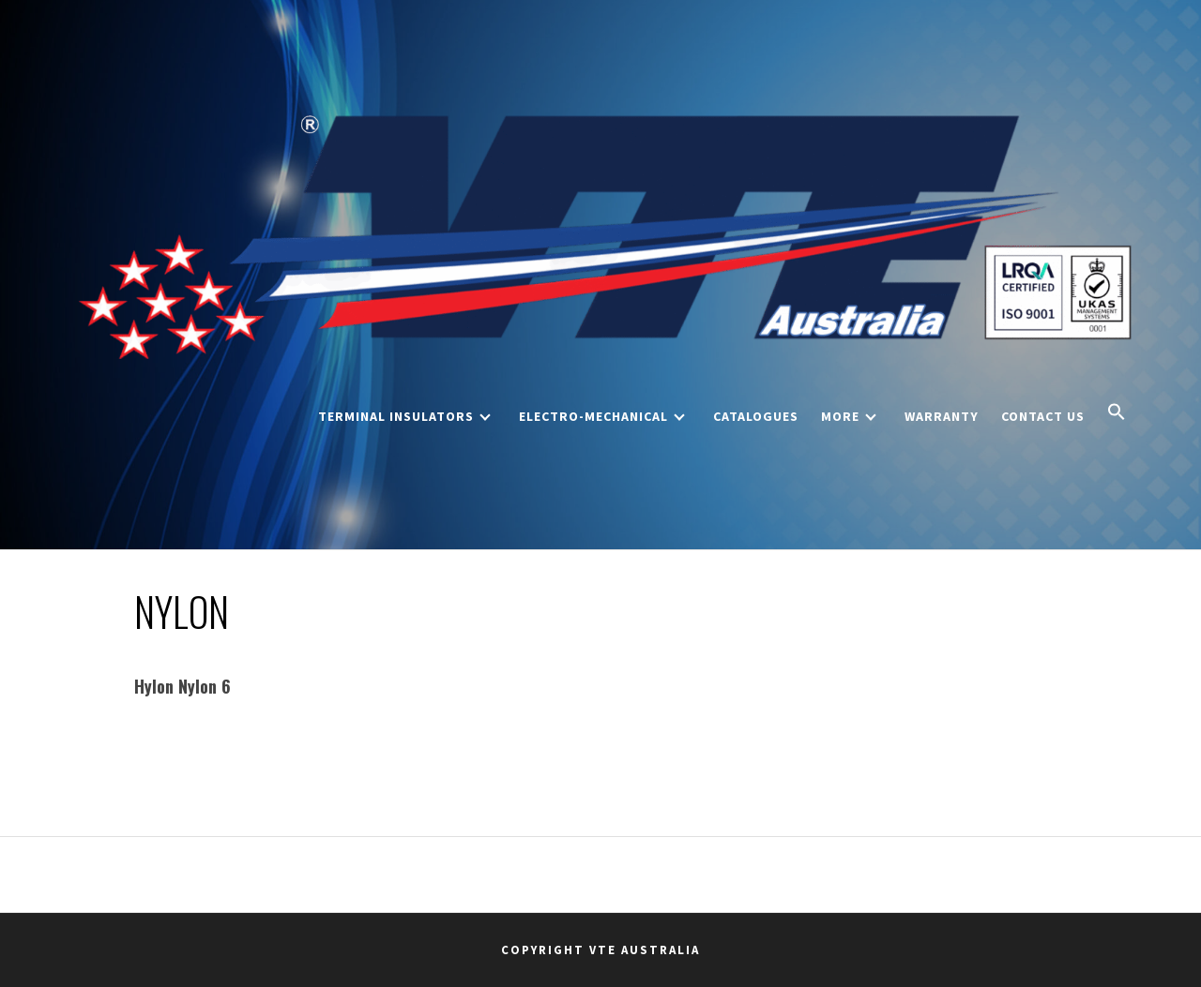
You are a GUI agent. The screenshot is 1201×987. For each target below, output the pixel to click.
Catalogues (755, 416)
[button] (1116, 413)
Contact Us (1043, 416)
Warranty (942, 416)
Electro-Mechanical (602, 416)
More (848, 416)
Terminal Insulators (404, 416)
